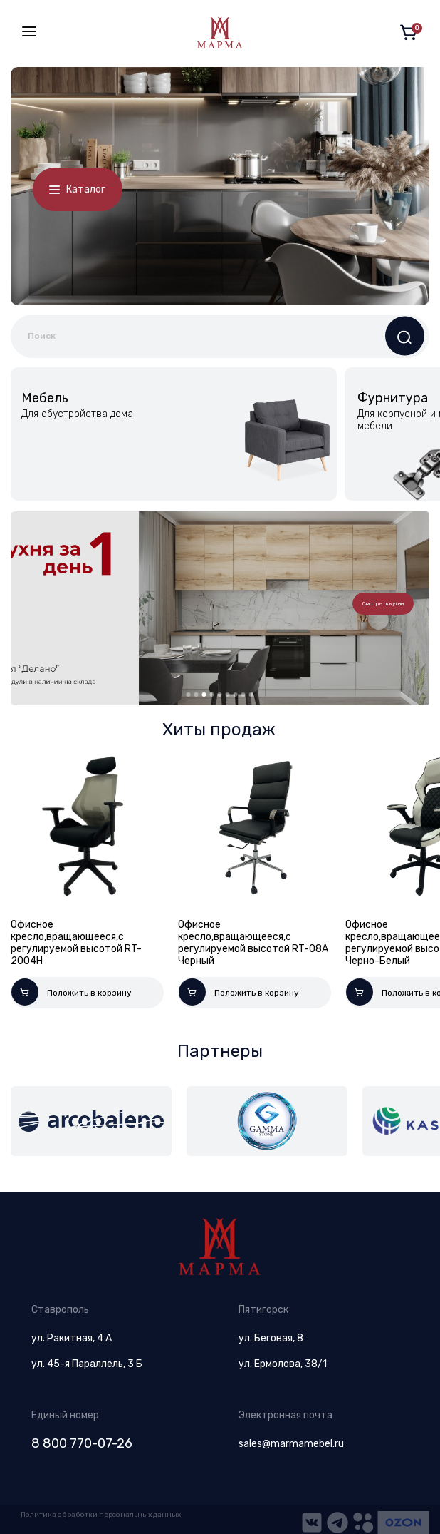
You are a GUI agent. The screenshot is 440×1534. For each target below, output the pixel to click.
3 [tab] (204, 694)
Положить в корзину (71, 992)
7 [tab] (236, 694)
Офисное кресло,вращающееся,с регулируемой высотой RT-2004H (76, 943)
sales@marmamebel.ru (291, 1444)
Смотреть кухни (383, 603)
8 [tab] (243, 694)
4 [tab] (212, 694)
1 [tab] (189, 694)
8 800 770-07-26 (81, 1443)
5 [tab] (220, 694)
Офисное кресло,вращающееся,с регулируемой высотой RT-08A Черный (253, 943)
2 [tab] (196, 694)
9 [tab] (251, 694)
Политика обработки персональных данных (101, 1514)
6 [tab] (228, 694)
